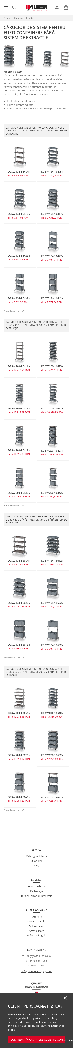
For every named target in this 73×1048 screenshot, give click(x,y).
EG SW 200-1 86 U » (19, 713)
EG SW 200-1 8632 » (52, 755)
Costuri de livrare (36, 886)
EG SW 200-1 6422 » (19, 450)
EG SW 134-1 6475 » (52, 171)
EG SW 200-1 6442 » (52, 492)
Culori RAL (36, 861)
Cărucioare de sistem (24, 18)
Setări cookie (36, 926)
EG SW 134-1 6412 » (19, 214)
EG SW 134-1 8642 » (19, 644)
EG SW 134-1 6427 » (52, 256)
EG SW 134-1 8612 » (52, 560)
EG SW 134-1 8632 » (52, 603)
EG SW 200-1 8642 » (19, 797)
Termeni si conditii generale (36, 896)
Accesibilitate (36, 930)
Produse (8, 18)
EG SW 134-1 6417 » (52, 214)
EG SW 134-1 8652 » (52, 645)
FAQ (36, 865)
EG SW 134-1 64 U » (19, 171)
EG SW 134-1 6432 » (19, 298)
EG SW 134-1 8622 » (19, 603)
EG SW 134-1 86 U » (19, 560)
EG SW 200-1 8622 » (19, 755)
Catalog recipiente (36, 856)
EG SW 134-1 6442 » (52, 298)
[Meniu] (6, 7)
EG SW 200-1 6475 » (52, 366)
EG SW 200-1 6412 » (19, 408)
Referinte (36, 917)
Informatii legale (36, 935)
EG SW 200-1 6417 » (52, 408)
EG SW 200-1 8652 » (52, 797)
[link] (57, 7)
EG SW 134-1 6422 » (19, 255)
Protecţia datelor (36, 921)
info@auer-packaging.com (36, 971)
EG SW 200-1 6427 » (52, 450)
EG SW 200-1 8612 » (52, 713)
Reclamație (36, 891)
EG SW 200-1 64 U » (19, 366)
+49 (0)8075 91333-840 (38, 956)
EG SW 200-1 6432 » (19, 492)
